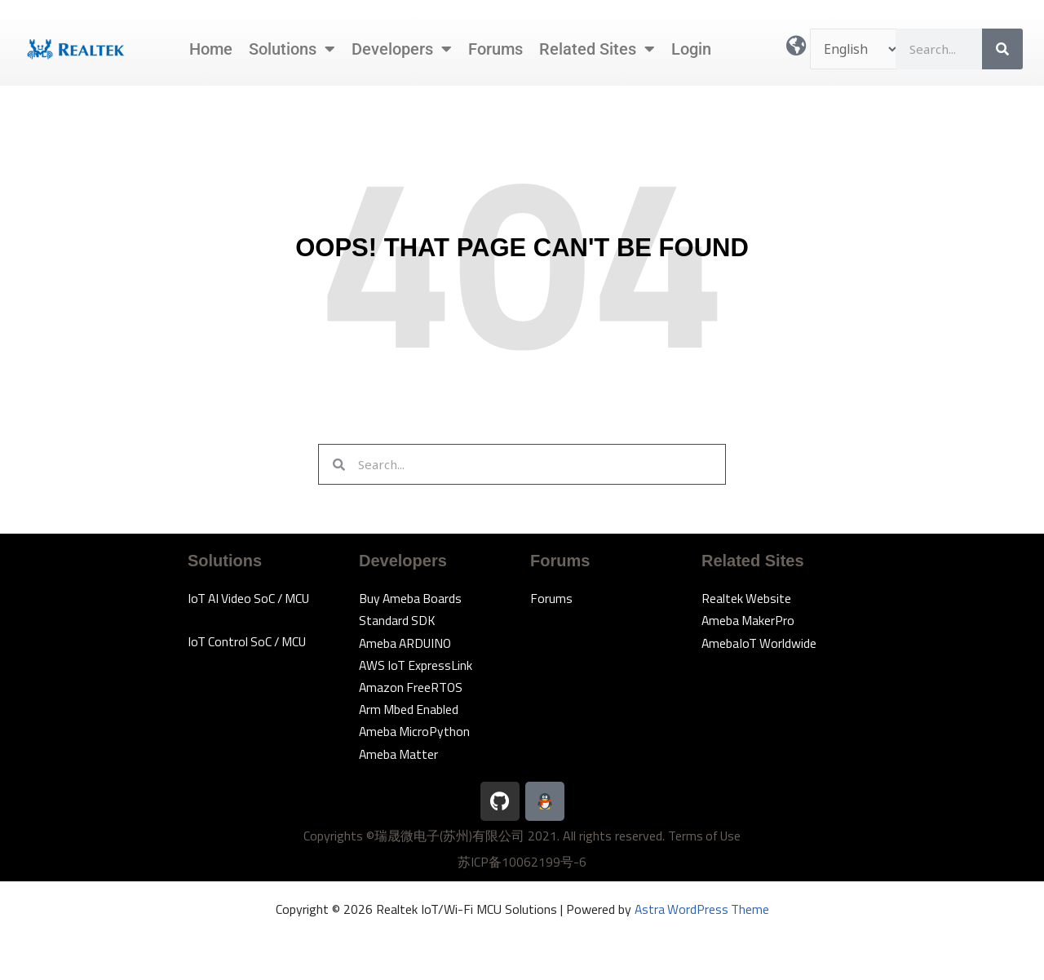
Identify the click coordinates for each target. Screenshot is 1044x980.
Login (691, 49)
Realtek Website (746, 598)
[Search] (1002, 49)
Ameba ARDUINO (407, 643)
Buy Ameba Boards (411, 598)
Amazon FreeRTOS (412, 687)
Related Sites (597, 49)
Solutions (292, 49)
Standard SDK (397, 620)
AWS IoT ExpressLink (417, 665)
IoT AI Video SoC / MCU (252, 598)
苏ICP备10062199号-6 (522, 861)
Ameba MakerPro (748, 620)
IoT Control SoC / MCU (249, 641)
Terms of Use (704, 835)
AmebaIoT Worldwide (759, 643)
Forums (495, 49)
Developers (402, 49)
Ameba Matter (399, 754)
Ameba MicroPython (415, 731)
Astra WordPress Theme (701, 909)
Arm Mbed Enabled (410, 709)
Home (210, 49)
